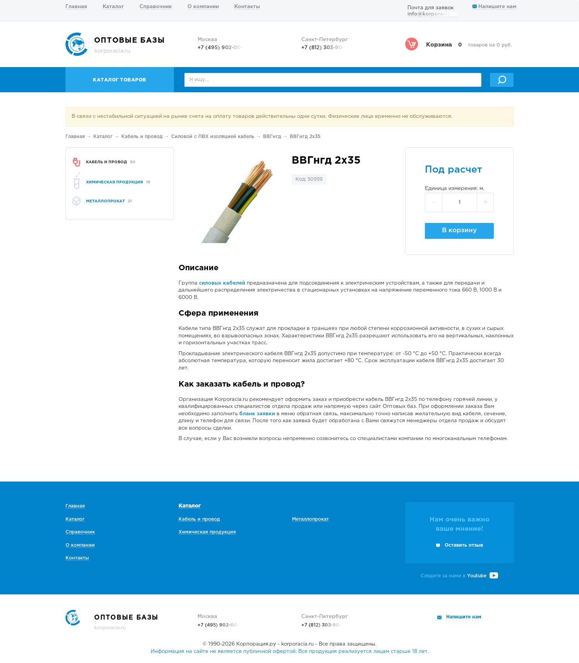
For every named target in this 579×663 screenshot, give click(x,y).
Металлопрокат (310, 519)
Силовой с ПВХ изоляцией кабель (212, 137)
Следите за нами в (459, 576)
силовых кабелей (222, 283)
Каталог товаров (119, 80)
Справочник (155, 7)
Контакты (247, 7)
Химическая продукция (207, 532)
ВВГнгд (272, 137)
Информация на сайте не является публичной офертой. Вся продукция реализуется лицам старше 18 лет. (290, 651)
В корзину (459, 230)
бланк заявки (257, 414)
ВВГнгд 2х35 (305, 137)
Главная (76, 7)
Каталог (113, 7)
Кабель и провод (142, 137)
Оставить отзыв (464, 545)
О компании (203, 7)
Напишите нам (494, 7)
